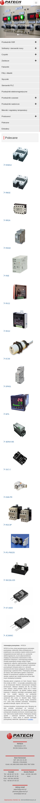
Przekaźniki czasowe (10, 98)
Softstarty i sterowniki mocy (12, 48)
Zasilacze (5, 61)
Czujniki (5, 55)
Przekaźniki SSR (8, 42)
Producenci (6, 116)
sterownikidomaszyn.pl (28, 800)
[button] (3, 21)
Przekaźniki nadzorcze (11, 104)
